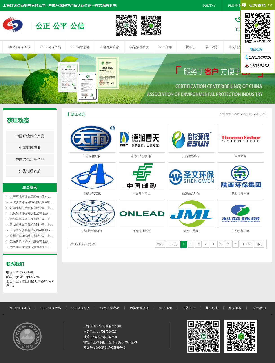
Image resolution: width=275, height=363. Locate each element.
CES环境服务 (80, 47)
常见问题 (235, 47)
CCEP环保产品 (50, 47)
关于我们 (259, 308)
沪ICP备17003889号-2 (110, 347)
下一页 (246, 244)
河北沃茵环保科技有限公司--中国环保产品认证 (40, 202)
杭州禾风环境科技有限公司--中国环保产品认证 (40, 236)
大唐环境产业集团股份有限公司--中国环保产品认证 (43, 196)
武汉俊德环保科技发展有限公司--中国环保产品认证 (43, 213)
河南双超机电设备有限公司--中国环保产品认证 (40, 208)
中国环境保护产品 (30, 136)
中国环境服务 (30, 148)
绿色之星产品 (109, 47)
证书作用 (165, 47)
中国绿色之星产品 (30, 159)
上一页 (173, 244)
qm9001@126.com (105, 337)
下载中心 (188, 47)
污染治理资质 (139, 47)
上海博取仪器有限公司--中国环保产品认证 (37, 230)
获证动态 (212, 47)
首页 (237, 114)
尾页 (259, 244)
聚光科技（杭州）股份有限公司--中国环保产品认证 (43, 241)
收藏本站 (209, 5)
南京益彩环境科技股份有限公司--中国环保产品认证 (43, 247)
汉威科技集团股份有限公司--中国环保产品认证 (40, 224)
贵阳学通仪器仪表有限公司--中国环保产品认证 (40, 219)
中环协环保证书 (19, 47)
